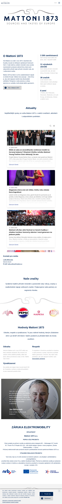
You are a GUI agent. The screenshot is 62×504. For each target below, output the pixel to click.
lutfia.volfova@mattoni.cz (15, 264)
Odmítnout (49, 498)
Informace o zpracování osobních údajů (11, 500)
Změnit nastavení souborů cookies (10, 502)
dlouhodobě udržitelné (38, 358)
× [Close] (59, 491)
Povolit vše (49, 494)
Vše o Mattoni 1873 (13, 87)
